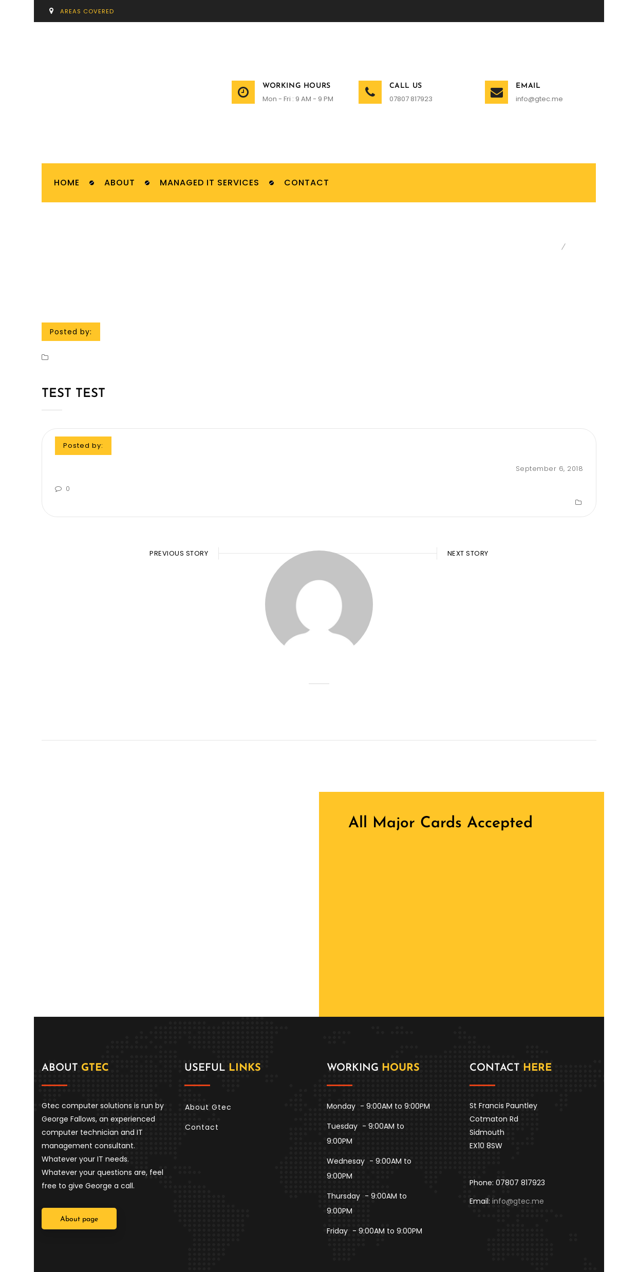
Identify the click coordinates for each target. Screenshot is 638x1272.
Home (549, 248)
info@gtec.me (539, 99)
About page (79, 1186)
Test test (73, 395)
